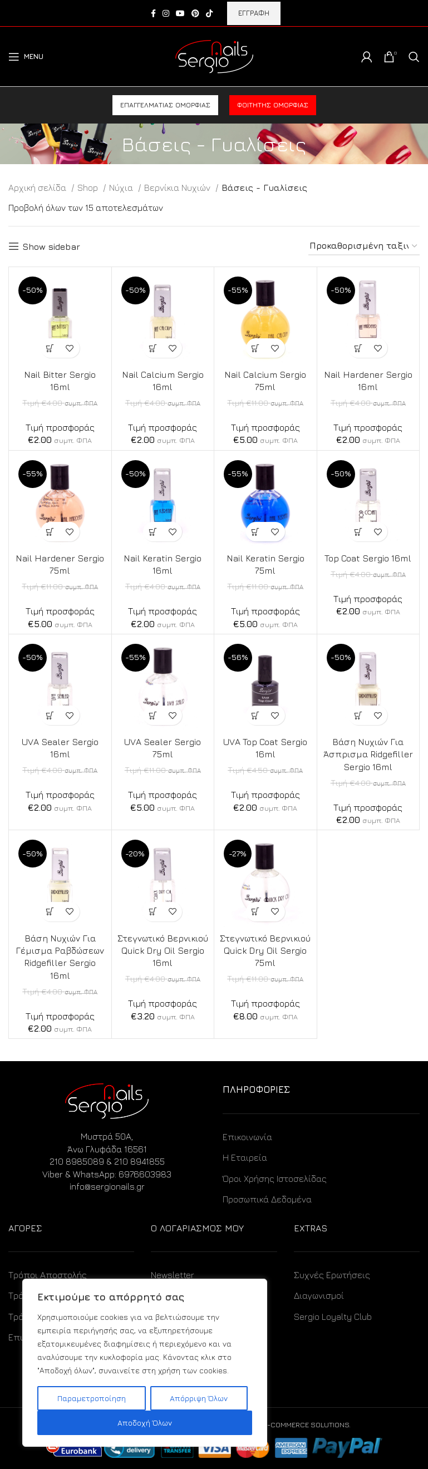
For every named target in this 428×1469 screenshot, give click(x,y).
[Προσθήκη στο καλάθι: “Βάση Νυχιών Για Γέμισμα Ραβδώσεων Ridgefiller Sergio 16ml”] (50, 911)
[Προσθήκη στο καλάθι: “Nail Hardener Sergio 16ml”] (358, 348)
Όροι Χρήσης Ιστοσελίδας (275, 1179)
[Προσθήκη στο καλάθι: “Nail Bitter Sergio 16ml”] (50, 348)
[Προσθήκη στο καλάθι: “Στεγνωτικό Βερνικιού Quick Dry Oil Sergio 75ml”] (255, 911)
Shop (88, 188)
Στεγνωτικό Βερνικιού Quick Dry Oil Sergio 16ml (162, 950)
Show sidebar (51, 246)
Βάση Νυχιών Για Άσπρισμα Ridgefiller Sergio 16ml (367, 754)
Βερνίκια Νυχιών (178, 188)
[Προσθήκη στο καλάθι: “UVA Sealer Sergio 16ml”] (50, 715)
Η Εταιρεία (245, 1157)
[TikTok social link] (209, 13)
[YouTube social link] (180, 13)
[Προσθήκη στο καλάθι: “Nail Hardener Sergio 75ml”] (50, 531)
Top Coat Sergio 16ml (367, 558)
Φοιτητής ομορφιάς (272, 105)
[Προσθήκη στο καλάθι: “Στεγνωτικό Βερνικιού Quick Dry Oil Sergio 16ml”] (153, 911)
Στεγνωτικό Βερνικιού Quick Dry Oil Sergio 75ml (265, 950)
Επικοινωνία (247, 1137)
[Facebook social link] (153, 13)
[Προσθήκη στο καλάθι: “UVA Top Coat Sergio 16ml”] (255, 715)
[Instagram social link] (166, 13)
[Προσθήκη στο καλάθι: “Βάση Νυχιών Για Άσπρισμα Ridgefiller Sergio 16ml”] (358, 715)
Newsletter (172, 1275)
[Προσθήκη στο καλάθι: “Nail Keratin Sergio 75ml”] (255, 531)
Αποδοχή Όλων (144, 1422)
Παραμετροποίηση (91, 1398)
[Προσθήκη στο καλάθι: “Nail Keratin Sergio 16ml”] (153, 531)
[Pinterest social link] (195, 13)
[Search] (414, 57)
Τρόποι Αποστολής (47, 1275)
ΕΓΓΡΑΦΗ (253, 12)
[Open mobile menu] (26, 57)
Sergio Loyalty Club (333, 1317)
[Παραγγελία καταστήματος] (364, 246)
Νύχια (122, 188)
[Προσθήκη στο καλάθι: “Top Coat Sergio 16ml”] (358, 531)
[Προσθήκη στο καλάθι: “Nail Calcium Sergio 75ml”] (255, 348)
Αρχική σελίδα (38, 188)
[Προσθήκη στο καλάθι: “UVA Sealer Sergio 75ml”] (153, 715)
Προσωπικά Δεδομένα (267, 1199)
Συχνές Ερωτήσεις (332, 1275)
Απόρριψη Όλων (199, 1398)
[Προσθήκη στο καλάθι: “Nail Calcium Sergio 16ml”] (153, 348)
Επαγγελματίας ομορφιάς (165, 105)
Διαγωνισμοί (319, 1295)
